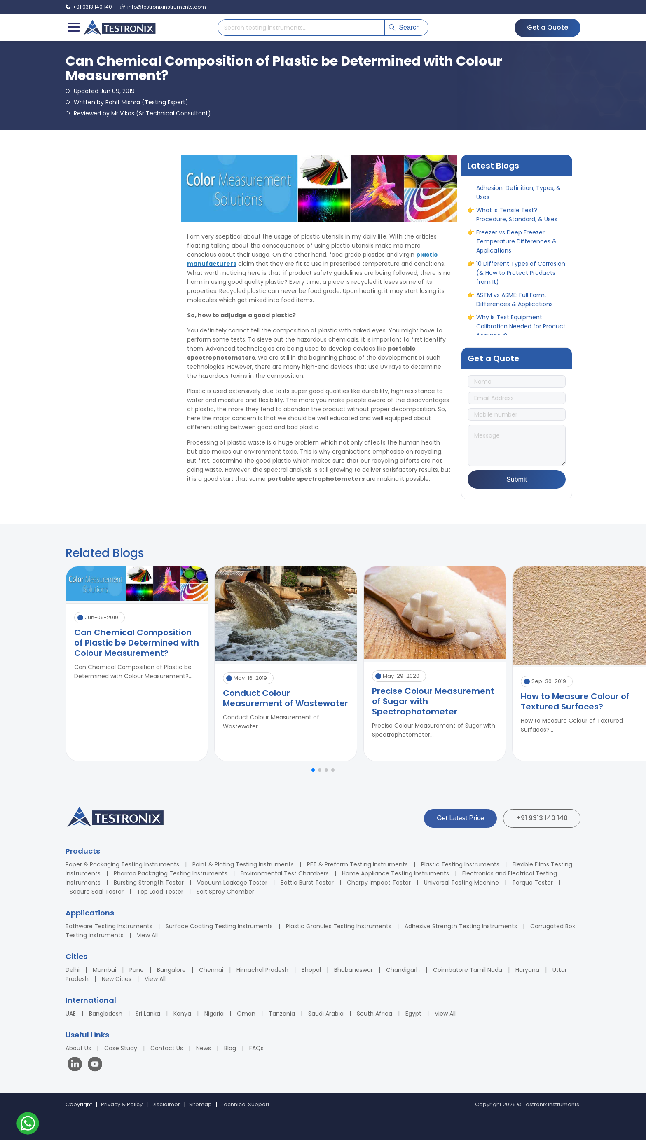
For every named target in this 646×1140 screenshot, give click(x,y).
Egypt (413, 1013)
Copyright (79, 1104)
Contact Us (166, 1048)
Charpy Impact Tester (379, 882)
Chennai (211, 970)
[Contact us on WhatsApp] (27, 1124)
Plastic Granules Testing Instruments (338, 926)
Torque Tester (532, 882)
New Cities (116, 979)
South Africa (374, 1013)
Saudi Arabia (326, 1013)
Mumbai (104, 970)
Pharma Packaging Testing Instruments (170, 873)
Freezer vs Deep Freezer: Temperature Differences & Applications (516, 245)
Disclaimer (166, 1104)
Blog (230, 1048)
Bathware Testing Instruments (109, 926)
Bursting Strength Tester (149, 882)
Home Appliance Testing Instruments (395, 873)
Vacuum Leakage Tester (232, 882)
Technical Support (245, 1104)
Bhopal (311, 970)
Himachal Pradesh (262, 970)
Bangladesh (105, 1013)
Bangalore (171, 970)
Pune (136, 970)
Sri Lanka (148, 1013)
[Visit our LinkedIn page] (77, 1065)
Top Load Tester (160, 891)
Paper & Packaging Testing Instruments (122, 864)
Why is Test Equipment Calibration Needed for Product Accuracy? (521, 330)
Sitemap (200, 1104)
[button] (313, 770)
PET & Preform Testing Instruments (357, 864)
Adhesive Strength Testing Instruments (461, 926)
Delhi (73, 970)
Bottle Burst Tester (307, 882)
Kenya (182, 1013)
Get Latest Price (460, 818)
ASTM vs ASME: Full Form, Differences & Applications (514, 303)
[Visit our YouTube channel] (95, 1065)
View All (147, 935)
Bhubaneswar (353, 970)
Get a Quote (547, 27)
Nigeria (214, 1013)
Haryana (527, 970)
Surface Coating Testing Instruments (219, 926)
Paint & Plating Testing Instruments (243, 864)
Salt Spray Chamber (225, 891)
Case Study (120, 1048)
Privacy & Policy (122, 1104)
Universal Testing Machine (461, 882)
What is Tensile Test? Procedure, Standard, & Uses (516, 218)
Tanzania (282, 1013)
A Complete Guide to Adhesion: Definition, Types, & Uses (518, 191)
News (203, 1048)
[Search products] (301, 27)
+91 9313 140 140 (542, 818)
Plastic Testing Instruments (460, 864)
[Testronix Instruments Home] (119, 27)
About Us (78, 1048)
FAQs (256, 1048)
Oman (246, 1013)
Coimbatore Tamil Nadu (467, 970)
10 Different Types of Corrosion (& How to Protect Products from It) (520, 276)
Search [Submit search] (404, 27)
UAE (71, 1013)
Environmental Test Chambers (285, 873)
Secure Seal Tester (97, 891)
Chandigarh (403, 970)
